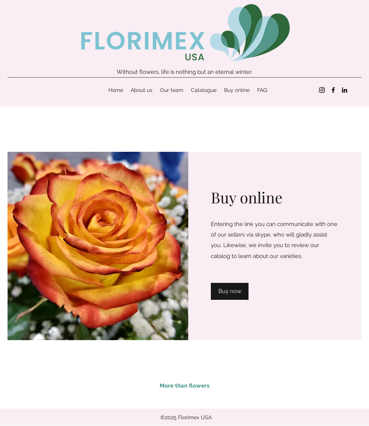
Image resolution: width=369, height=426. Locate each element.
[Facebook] (333, 90)
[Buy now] (230, 291)
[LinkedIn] (344, 90)
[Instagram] (322, 90)
